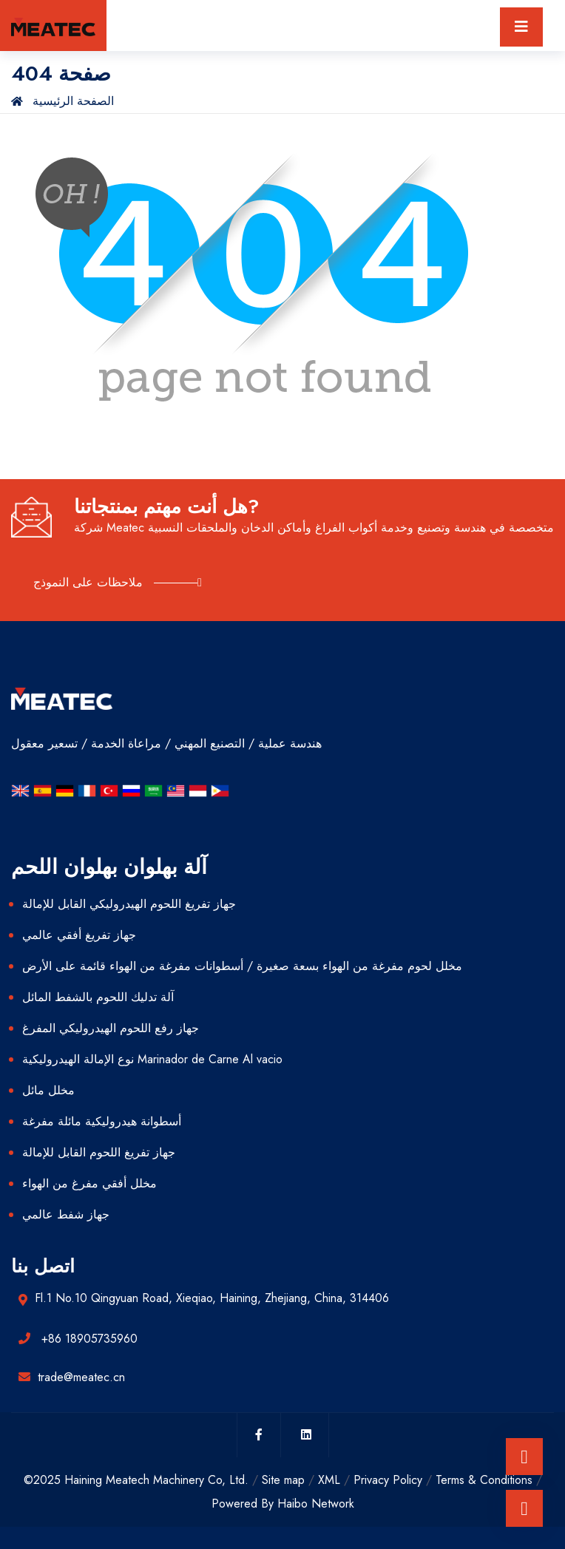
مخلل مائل (48, 1090)
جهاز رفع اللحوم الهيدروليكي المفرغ (110, 1028)
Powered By (244, 1503)
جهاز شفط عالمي (65, 1214)
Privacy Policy (387, 1479)
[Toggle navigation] (521, 27)
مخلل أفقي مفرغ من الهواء (89, 1183)
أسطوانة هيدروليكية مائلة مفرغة (101, 1121)
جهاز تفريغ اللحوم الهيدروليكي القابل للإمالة (129, 903)
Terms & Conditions (484, 1479)
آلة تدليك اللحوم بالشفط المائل (98, 997)
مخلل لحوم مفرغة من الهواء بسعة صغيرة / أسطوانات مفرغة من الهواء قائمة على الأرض (242, 966)
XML (329, 1479)
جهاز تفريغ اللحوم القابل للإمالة (98, 1152)
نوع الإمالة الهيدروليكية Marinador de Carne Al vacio (152, 1059)
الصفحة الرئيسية (62, 100)
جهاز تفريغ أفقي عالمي (79, 934)
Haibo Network (315, 1503)
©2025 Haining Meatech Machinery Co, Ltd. (136, 1479)
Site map (283, 1479)
